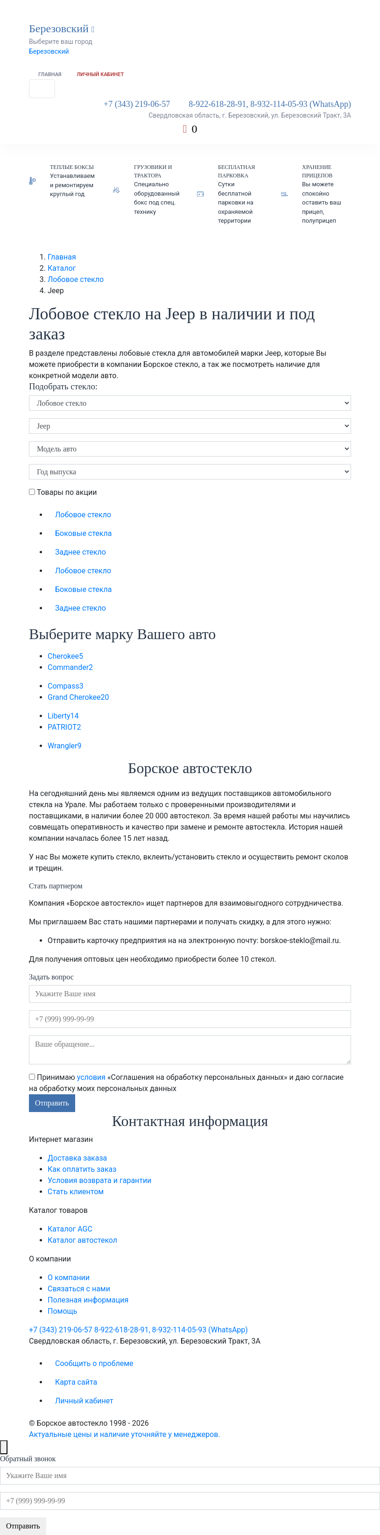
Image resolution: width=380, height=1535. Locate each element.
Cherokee (65, 656)
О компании (69, 1277)
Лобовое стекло (76, 279)
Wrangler (64, 745)
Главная (50, 74)
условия (91, 1077)
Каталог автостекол (82, 1240)
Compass (66, 686)
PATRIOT (64, 727)
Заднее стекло (80, 552)
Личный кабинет (100, 74)
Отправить (52, 1103)
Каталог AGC (70, 1229)
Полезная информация (88, 1300)
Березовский (49, 51)
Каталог (62, 268)
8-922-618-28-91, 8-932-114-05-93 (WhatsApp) (270, 104)
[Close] (3, 1447)
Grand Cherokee (78, 697)
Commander (70, 667)
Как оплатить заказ (82, 1169)
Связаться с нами (79, 1288)
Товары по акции (63, 492)
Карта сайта (76, 1382)
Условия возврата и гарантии (99, 1180)
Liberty (63, 715)
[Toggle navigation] (42, 88)
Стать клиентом (76, 1191)
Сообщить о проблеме (94, 1363)
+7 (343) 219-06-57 (137, 104)
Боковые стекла (83, 533)
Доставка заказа (77, 1158)
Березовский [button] (62, 28)
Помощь (62, 1311)
